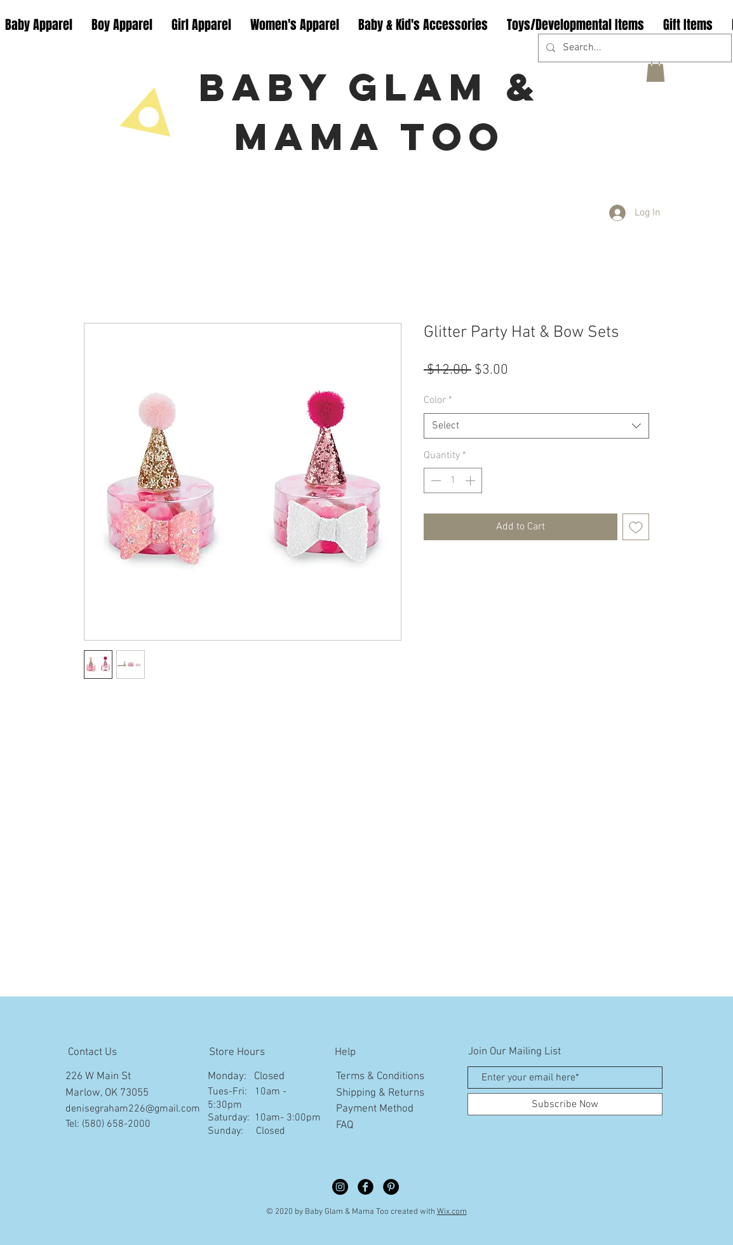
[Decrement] (434, 480)
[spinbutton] (452, 480)
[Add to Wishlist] (635, 527)
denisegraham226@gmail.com (132, 1109)
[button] (655, 70)
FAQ (344, 1125)
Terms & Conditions (380, 1076)
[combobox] (536, 426)
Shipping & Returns (380, 1093)
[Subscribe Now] (564, 1104)
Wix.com (452, 1212)
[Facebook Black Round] (365, 1187)
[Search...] (633, 48)
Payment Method (375, 1109)
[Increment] (471, 480)
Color (438, 400)
